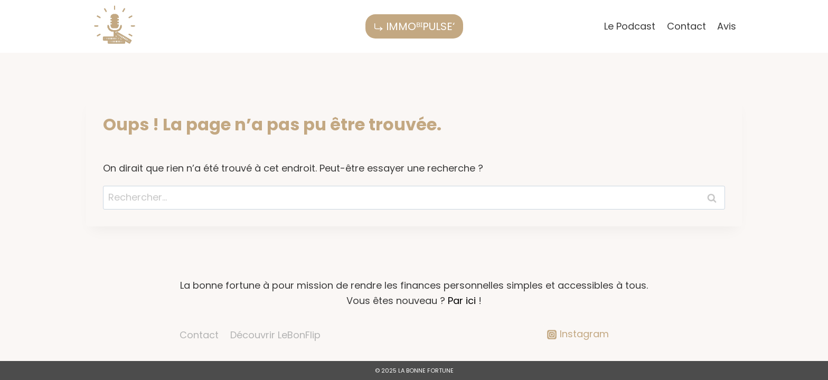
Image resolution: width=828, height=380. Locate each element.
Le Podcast (629, 26)
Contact (686, 26)
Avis (726, 26)
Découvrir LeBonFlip (275, 334)
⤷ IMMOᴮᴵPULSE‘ (414, 26)
